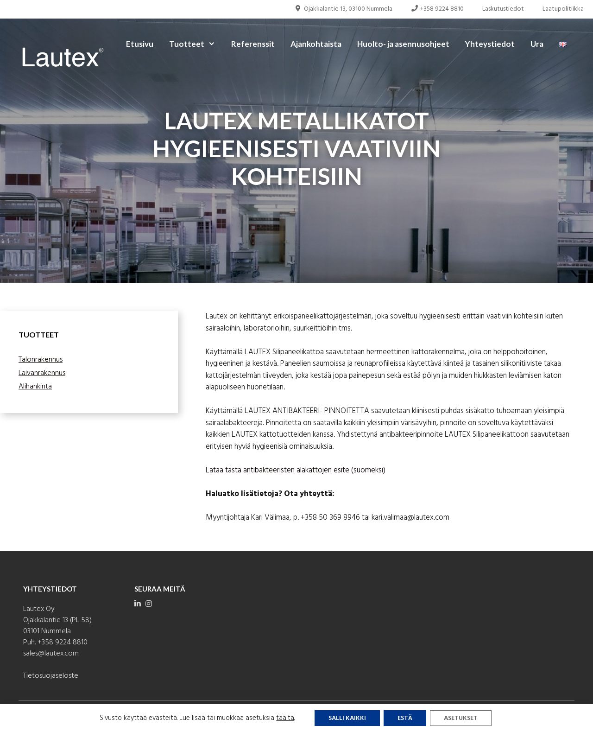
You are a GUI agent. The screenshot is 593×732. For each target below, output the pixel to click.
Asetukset (461, 718)
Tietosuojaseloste (50, 676)
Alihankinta (35, 387)
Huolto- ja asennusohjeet (403, 44)
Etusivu (139, 44)
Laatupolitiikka (563, 9)
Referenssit (253, 44)
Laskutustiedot (503, 9)
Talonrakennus (41, 360)
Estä (404, 718)
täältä (285, 718)
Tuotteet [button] (196, 44)
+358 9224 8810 (437, 9)
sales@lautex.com (51, 654)
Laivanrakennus (42, 373)
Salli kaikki (347, 718)
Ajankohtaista (315, 44)
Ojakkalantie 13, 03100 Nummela (343, 9)
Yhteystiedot (490, 44)
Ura (536, 44)
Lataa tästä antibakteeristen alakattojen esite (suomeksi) (295, 470)
